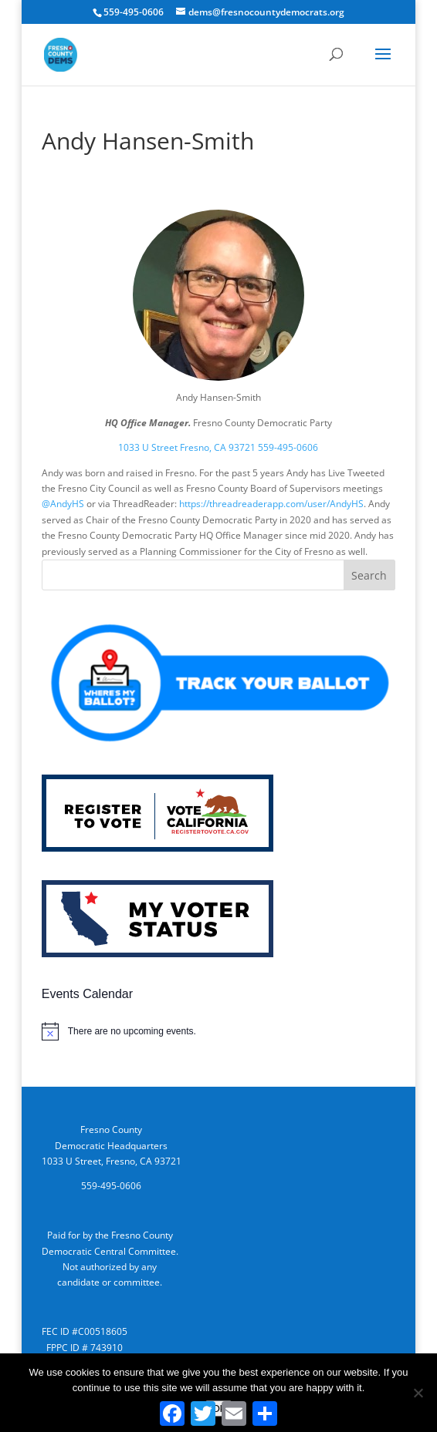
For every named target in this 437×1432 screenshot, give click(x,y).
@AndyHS (63, 503)
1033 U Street (148, 447)
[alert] (218, 1031)
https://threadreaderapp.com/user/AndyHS (271, 503)
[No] (417, 1392)
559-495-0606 (288, 447)
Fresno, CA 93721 (218, 447)
